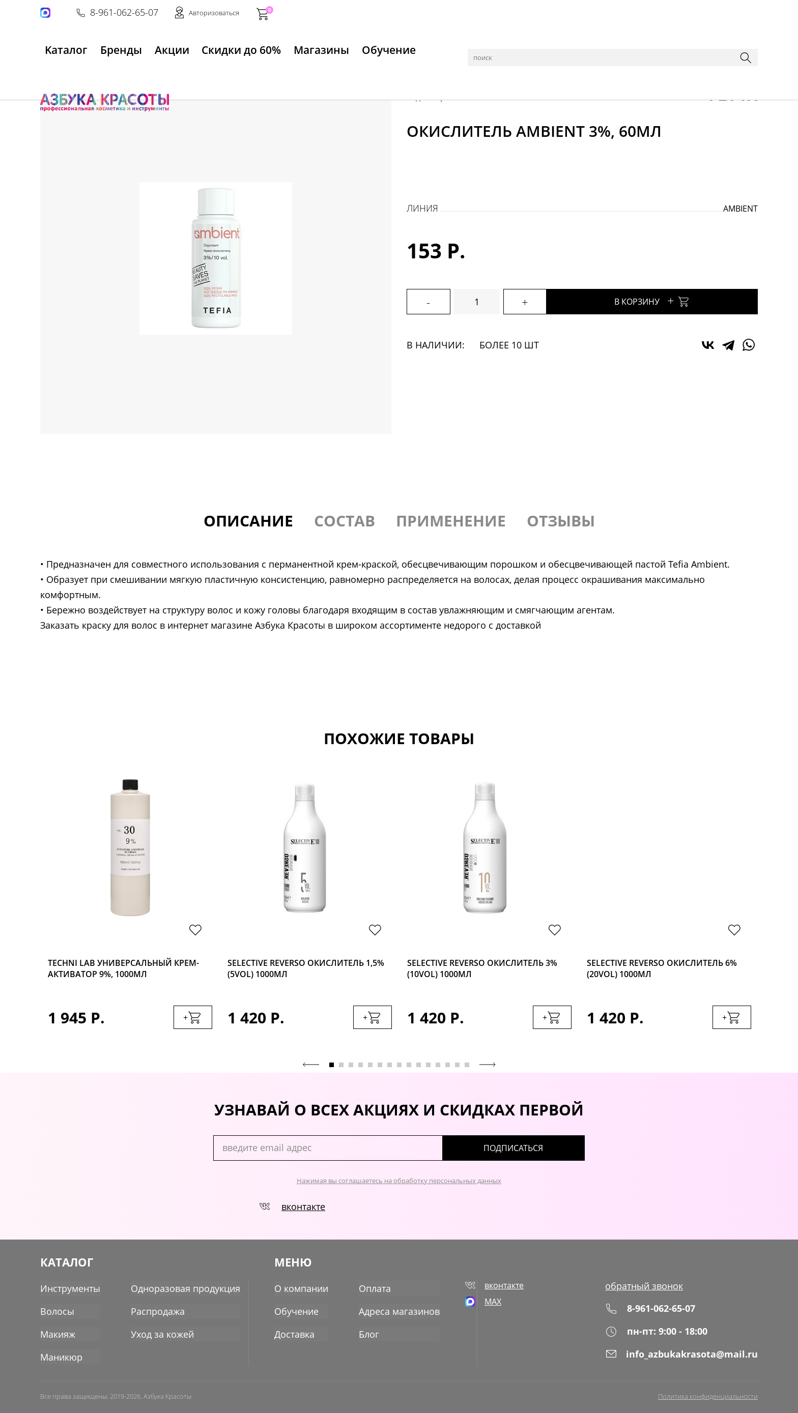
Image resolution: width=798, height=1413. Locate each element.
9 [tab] (409, 1070)
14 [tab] (457, 1070)
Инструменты (70, 1291)
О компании (299, 1291)
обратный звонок (644, 1291)
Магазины (327, 46)
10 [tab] (418, 1070)
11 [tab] (428, 1070)
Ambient (740, 208)
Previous (311, 1070)
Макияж (57, 1336)
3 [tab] (351, 1070)
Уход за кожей (162, 1336)
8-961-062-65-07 (603, 13)
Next (487, 1070)
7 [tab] (389, 1070)
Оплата (373, 1291)
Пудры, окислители (181, 72)
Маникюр (61, 1358)
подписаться (541, 1153)
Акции (174, 46)
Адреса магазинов (397, 1314)
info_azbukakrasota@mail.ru (681, 1359)
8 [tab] (399, 1070)
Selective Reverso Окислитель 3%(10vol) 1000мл (483, 969)
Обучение (398, 46)
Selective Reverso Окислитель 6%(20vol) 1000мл (663, 969)
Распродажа (158, 1314)
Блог (367, 1336)
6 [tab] (380, 1070)
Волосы (125, 72)
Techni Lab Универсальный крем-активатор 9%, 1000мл (117, 969)
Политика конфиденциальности (708, 1396)
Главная (56, 72)
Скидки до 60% (246, 46)
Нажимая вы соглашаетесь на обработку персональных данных (399, 1186)
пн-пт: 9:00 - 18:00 (656, 1337)
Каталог (90, 72)
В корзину (674, 300)
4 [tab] (360, 1070)
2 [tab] (341, 1070)
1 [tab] (331, 1070)
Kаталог (57, 46)
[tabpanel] (130, 917)
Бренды (118, 46)
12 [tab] (438, 1070)
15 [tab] (467, 1070)
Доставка (292, 1336)
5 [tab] (370, 1070)
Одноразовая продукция (185, 1291)
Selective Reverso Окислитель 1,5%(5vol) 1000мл (303, 969)
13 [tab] (447, 1070)
